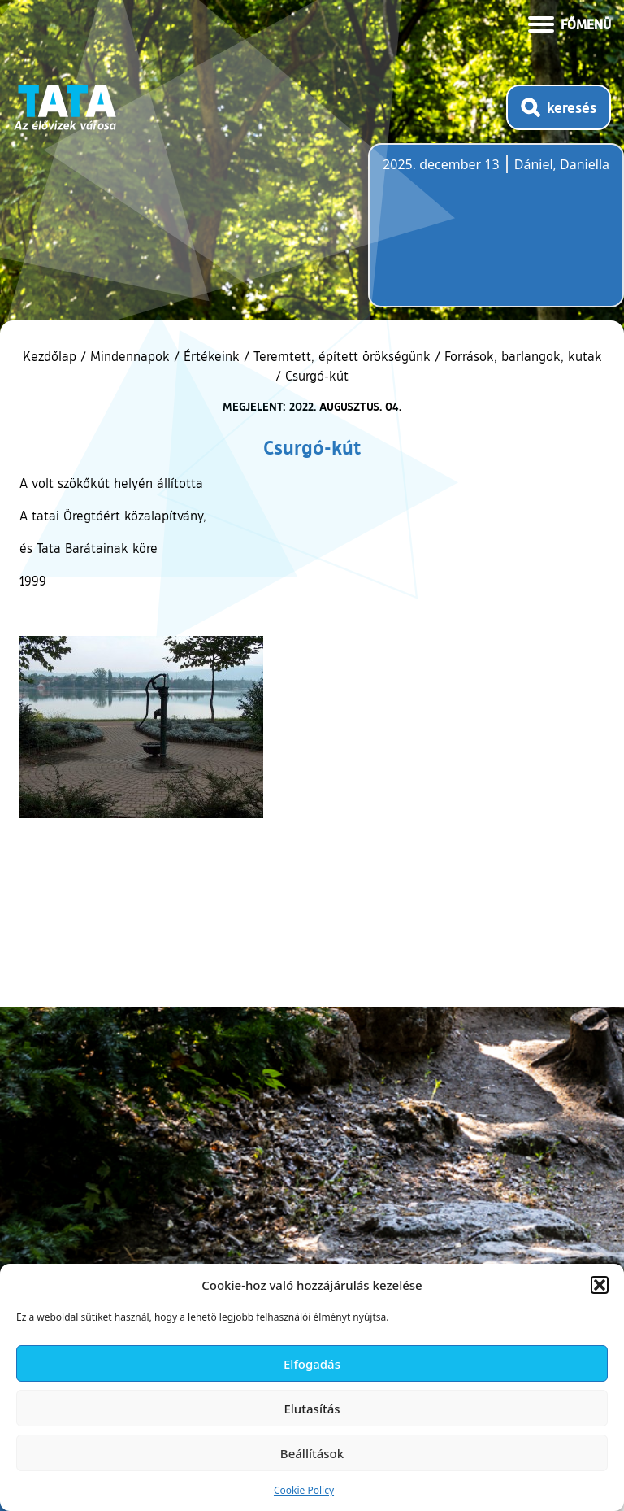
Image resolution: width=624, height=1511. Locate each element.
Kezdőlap (51, 356)
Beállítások (312, 1453)
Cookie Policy (304, 1490)
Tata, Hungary (474, 235)
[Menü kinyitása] (569, 23)
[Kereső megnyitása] (558, 107)
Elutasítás (312, 1408)
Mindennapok (130, 356)
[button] (600, 1285)
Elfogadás (312, 1364)
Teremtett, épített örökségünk (342, 356)
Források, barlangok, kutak (523, 356)
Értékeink (212, 356)
